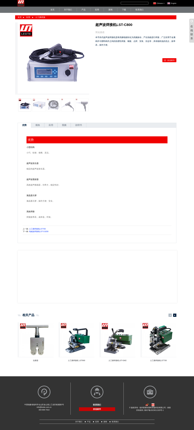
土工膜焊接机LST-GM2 (117, 360)
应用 (97, 9)
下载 (124, 9)
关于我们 (68, 9)
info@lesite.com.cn (44, 407)
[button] (170, 315)
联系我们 (140, 9)
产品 (84, 9)
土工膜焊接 (40, 17)
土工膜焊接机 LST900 (76, 360)
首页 (52, 9)
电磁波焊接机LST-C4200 (38, 231)
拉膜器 (35, 360)
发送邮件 (171, 60)
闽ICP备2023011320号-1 (154, 410)
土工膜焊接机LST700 (37, 229)
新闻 (110, 9)
